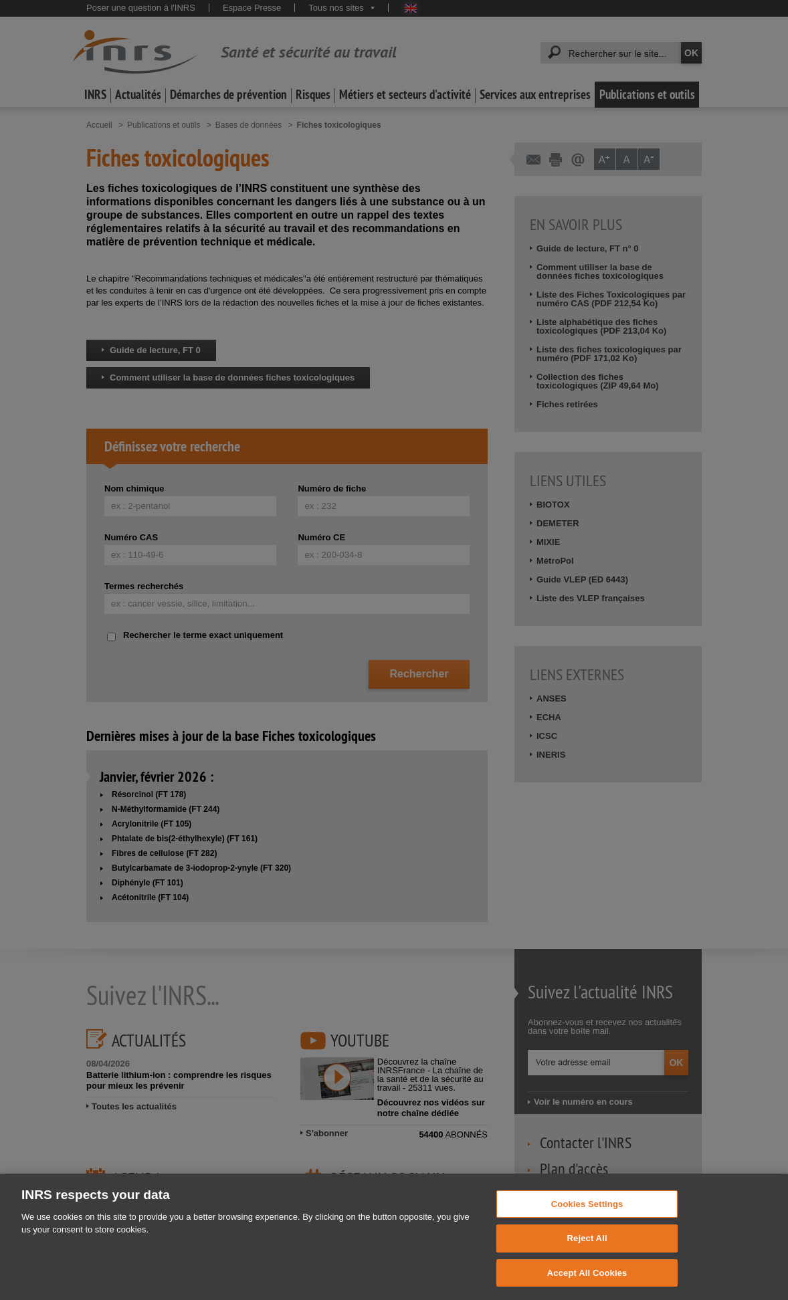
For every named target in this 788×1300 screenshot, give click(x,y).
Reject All (587, 1256)
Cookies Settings (587, 1221)
